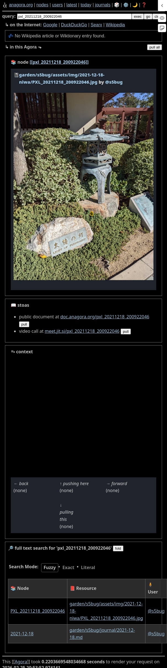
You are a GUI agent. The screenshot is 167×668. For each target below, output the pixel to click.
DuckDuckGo (74, 24)
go (148, 16)
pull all (154, 47)
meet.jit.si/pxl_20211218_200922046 (82, 331)
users (57, 4)
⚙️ (126, 4)
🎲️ (117, 4)
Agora (21, 662)
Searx (96, 24)
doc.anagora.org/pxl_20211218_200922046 (104, 317)
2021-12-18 (22, 634)
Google (50, 24)
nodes (42, 4)
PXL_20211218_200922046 (37, 611)
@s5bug (156, 611)
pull (24, 324)
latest (72, 4)
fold (118, 548)
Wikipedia (115, 24)
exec (138, 16)
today (86, 4)
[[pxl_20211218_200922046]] (59, 62)
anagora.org (21, 4)
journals (102, 4)
